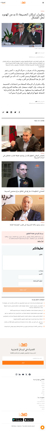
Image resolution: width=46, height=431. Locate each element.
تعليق (40, 254)
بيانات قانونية (41, 405)
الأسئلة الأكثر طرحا (40, 401)
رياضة (43, 391)
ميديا (43, 389)
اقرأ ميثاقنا (40, 241)
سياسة (42, 11)
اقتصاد (43, 383)
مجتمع (43, 385)
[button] (42, 427)
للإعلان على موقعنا (40, 403)
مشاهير (42, 392)
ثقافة (43, 387)
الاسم (40, 274)
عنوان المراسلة (37, 281)
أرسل (23, 362)
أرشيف (43, 409)
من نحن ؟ (42, 399)
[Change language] (3, 2)
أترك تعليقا (23, 290)
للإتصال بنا (42, 407)
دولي (43, 394)
